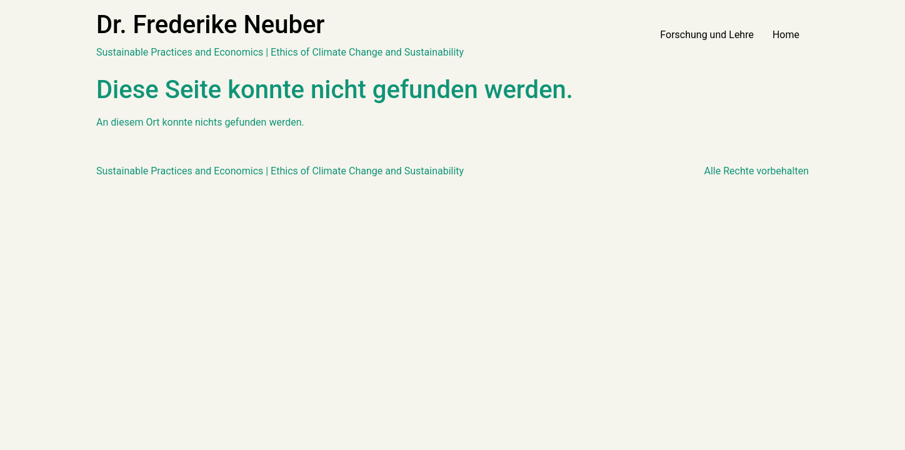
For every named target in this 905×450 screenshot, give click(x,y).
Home (785, 35)
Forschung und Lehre (707, 35)
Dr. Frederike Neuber (210, 24)
